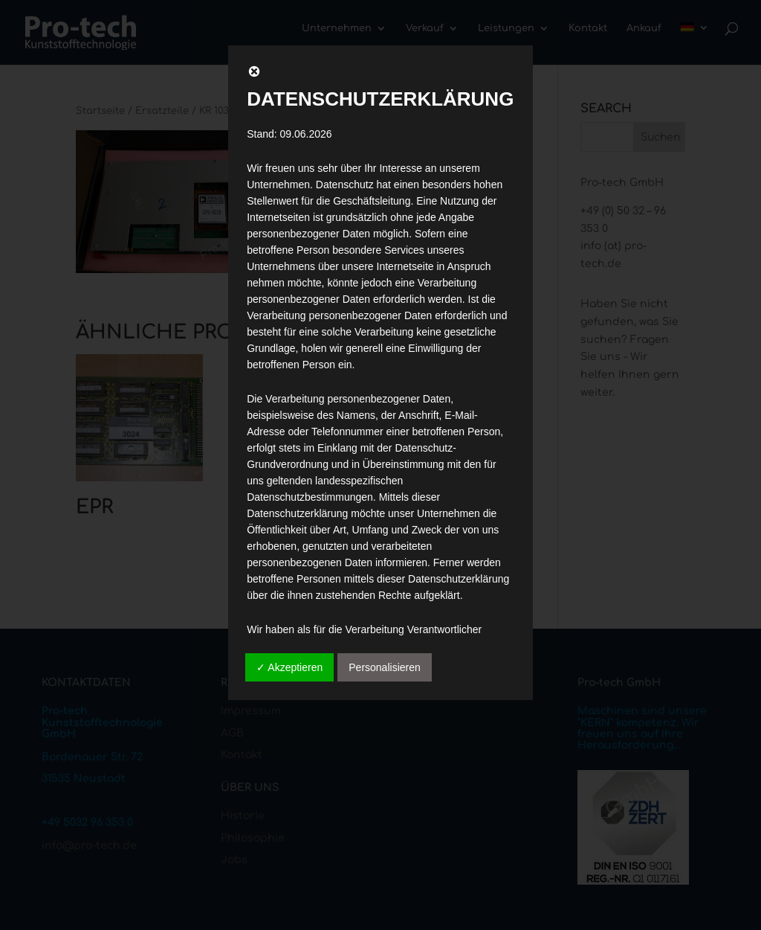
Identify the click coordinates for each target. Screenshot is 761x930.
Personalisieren (385, 667)
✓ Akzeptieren (289, 667)
